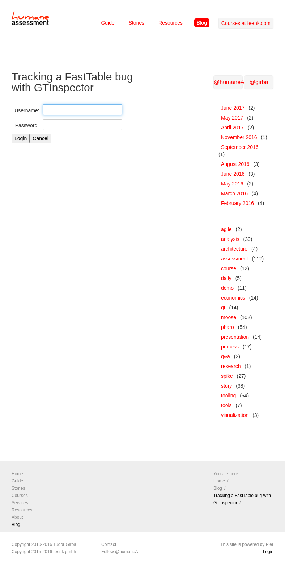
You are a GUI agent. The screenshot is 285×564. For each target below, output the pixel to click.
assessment (234, 259)
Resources (170, 23)
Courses (20, 495)
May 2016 (232, 184)
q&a (225, 356)
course (228, 268)
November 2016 (239, 137)
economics (233, 298)
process (230, 347)
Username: (26, 110)
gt (223, 307)
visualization (234, 415)
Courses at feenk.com (246, 23)
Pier (269, 544)
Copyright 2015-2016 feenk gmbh (44, 551)
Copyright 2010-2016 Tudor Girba (44, 544)
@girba (259, 82)
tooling (228, 395)
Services (20, 502)
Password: (27, 125)
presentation (235, 337)
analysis (230, 239)
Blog (202, 23)
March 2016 (234, 193)
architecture (234, 249)
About (17, 517)
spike (227, 376)
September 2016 (240, 147)
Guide (107, 23)
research (231, 366)
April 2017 (232, 127)
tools (226, 405)
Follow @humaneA (119, 551)
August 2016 (235, 164)
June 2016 (232, 174)
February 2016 (237, 203)
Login (268, 551)
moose (228, 317)
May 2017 (232, 118)
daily (226, 278)
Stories (137, 23)
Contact (108, 544)
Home (17, 473)
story (226, 386)
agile (226, 229)
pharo (227, 327)
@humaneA (228, 82)
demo (227, 288)
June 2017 (232, 108)
